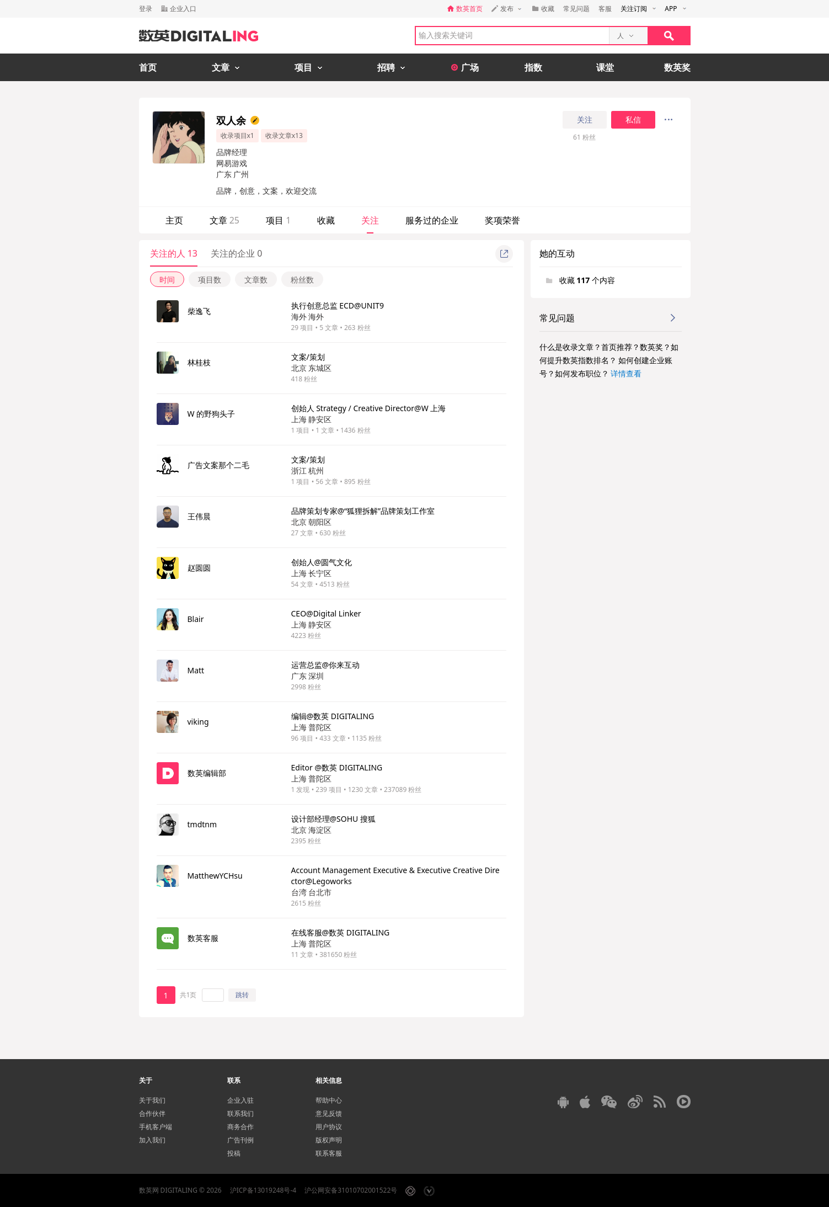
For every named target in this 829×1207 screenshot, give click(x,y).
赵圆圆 (199, 567)
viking (198, 721)
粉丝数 (302, 279)
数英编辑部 (207, 773)
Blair (196, 619)
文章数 (256, 279)
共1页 (188, 994)
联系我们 (240, 1113)
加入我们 (152, 1140)
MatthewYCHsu (215, 875)
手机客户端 (155, 1126)
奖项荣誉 (502, 220)
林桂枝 (199, 362)
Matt (196, 670)
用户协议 (328, 1126)
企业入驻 (240, 1100)
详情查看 (626, 373)
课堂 (605, 67)
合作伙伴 (152, 1113)
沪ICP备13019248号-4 (263, 1190)
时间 (167, 279)
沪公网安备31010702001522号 (350, 1190)
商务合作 (240, 1126)
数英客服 (203, 938)
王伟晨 (199, 516)
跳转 (242, 994)
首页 (148, 67)
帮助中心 (328, 1100)
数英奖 (677, 67)
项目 (278, 220)
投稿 (233, 1153)
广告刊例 (240, 1140)
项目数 (209, 279)
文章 (224, 220)
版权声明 (328, 1140)
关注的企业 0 (236, 253)
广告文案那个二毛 (218, 465)
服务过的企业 (431, 220)
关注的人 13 (173, 253)
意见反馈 (328, 1113)
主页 (174, 220)
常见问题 (576, 8)
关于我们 (152, 1100)
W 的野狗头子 (212, 413)
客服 (605, 8)
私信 (633, 119)
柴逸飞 (199, 311)
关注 (584, 119)
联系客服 (328, 1153)
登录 (145, 8)
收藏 (326, 220)
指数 (533, 67)
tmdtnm (202, 824)
